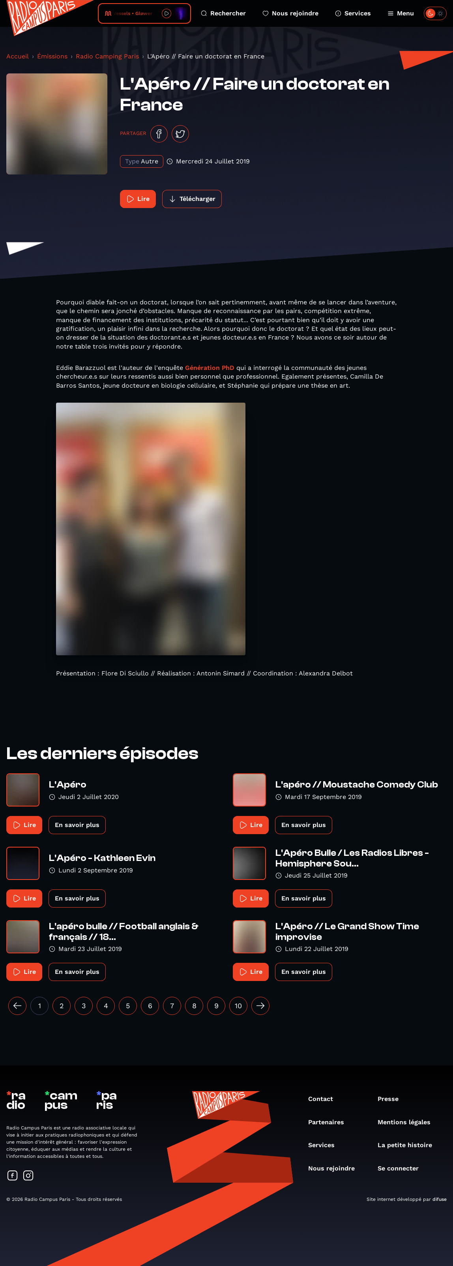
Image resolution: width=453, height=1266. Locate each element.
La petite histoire (409, 1145)
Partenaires (330, 1122)
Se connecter (402, 1168)
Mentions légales (408, 1122)
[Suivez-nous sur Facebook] (12, 1176)
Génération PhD (209, 367)
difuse (439, 1199)
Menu (400, 13)
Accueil (17, 56)
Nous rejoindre (290, 13)
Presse (392, 1099)
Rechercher (223, 13)
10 (238, 1006)
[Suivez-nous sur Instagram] (28, 1176)
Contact (324, 1099)
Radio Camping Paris (107, 56)
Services (353, 13)
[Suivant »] (260, 1006)
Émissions (52, 56)
